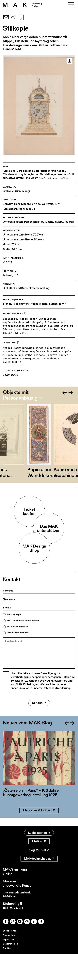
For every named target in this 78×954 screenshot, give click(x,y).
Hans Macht (21, 204)
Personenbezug (20, 398)
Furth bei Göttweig (41, 204)
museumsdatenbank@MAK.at (18, 894)
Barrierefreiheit (10, 944)
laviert (58, 221)
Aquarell (68, 221)
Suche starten (39, 832)
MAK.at (39, 840)
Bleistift (38, 221)
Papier (28, 221)
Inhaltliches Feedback (17, 626)
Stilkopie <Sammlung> (17, 191)
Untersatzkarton (13, 221)
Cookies (7, 948)
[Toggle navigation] (71, 5)
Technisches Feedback (18, 633)
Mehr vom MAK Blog (39, 817)
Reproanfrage (14, 614)
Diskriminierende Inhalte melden (23, 620)
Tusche (48, 221)
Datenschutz (9, 935)
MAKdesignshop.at (39, 858)
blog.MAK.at (39, 849)
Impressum (8, 939)
